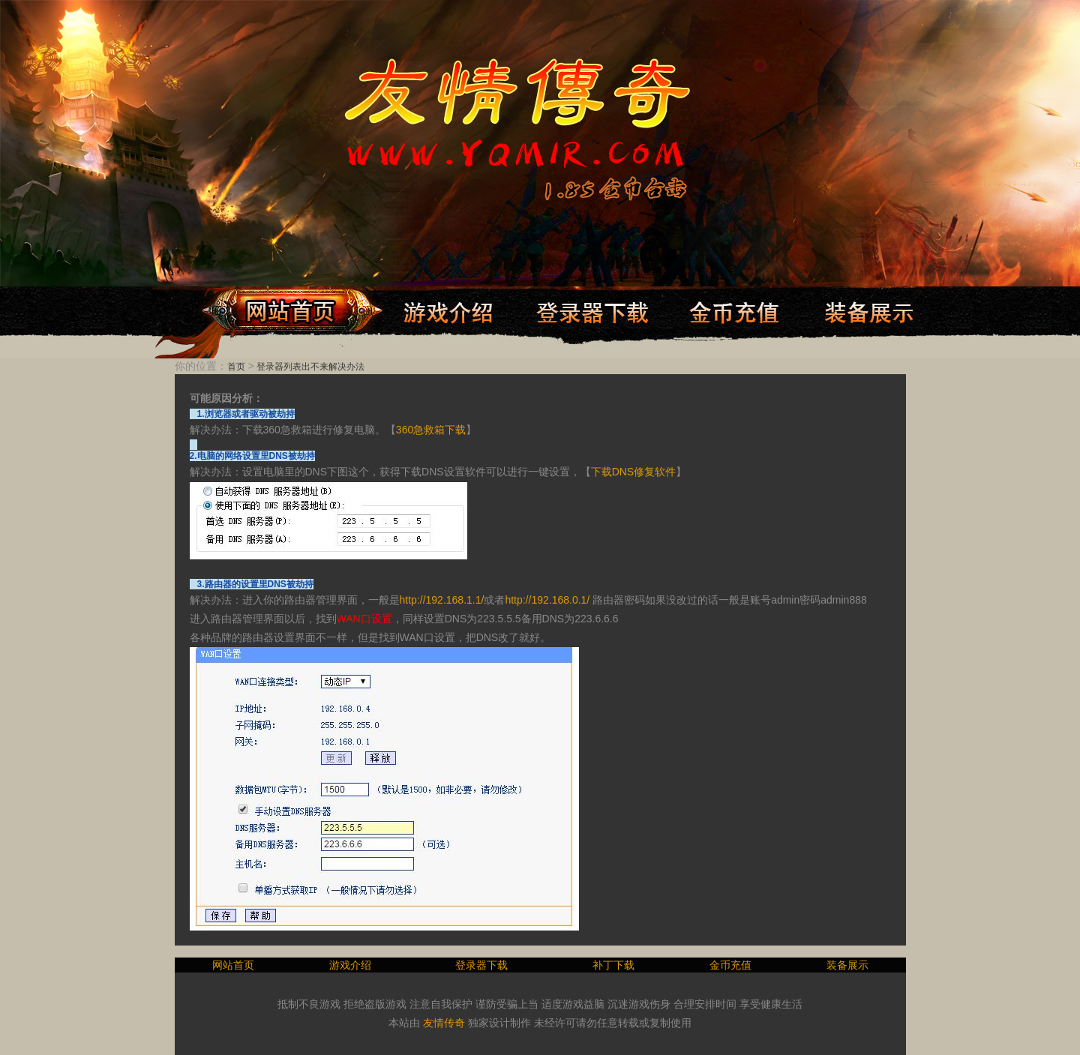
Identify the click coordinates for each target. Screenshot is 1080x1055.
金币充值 (731, 965)
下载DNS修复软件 (633, 472)
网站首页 (233, 965)
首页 (236, 366)
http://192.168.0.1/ (547, 600)
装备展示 (847, 965)
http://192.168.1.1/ (442, 600)
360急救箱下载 (431, 430)
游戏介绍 (350, 965)
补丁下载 (613, 965)
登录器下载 (481, 965)
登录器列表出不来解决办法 (310, 366)
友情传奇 (444, 1023)
